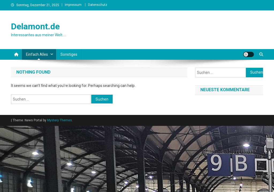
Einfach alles (37, 54)
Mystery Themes (59, 120)
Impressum (73, 5)
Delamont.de (35, 26)
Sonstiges (68, 54)
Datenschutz (97, 5)
